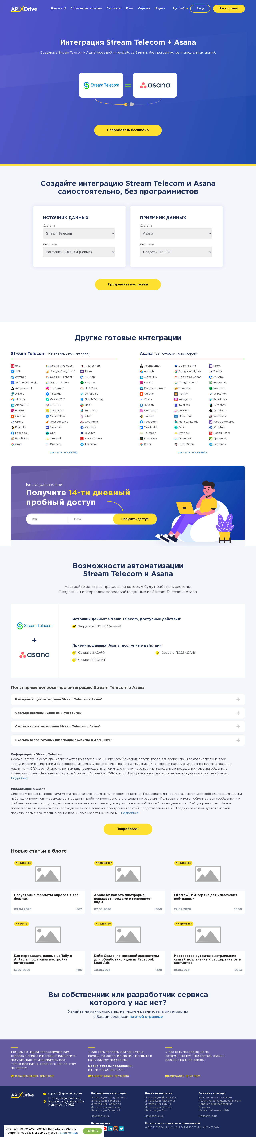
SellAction (220, 394)
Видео (160, 8)
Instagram (56, 388)
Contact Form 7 (154, 388)
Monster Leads (188, 422)
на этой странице (146, 1016)
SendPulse (91, 394)
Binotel (19, 411)
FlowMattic (151, 427)
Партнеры (114, 8)
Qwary (217, 371)
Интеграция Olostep (158, 1107)
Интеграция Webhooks (106, 1107)
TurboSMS (91, 411)
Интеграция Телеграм (106, 1101)
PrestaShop (92, 366)
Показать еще (100, 1116)
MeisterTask (57, 416)
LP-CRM (55, 405)
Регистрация (229, 8)
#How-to (21, 924)
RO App (90, 377)
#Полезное (23, 863)
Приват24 (220, 439)
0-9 (216, 1127)
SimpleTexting (94, 399)
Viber (88, 416)
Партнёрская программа (215, 1104)
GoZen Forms (188, 366)
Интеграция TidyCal (158, 1104)
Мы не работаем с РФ (214, 1110)
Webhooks (92, 422)
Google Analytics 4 (62, 371)
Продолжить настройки (128, 284)
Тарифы (204, 1107)
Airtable (20, 399)
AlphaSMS (21, 405)
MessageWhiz (59, 422)
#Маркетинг (104, 863)
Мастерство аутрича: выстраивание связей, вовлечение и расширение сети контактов (207, 959)
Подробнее (20, 778)
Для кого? (58, 8)
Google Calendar (61, 377)
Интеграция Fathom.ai (160, 1101)
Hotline (183, 394)
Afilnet (19, 394)
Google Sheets (59, 383)
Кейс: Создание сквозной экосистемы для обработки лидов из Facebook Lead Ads (126, 959)
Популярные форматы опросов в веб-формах (47, 897)
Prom (88, 371)
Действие (50, 244)
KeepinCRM (57, 399)
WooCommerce (223, 422)
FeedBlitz (21, 439)
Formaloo (150, 439)
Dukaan (149, 405)
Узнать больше (68, 1133)
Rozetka (90, 383)
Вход (200, 8)
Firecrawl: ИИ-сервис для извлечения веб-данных (205, 897)
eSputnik (90, 427)
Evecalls (20, 427)
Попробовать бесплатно (128, 130)
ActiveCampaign (26, 383)
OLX (53, 433)
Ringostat (219, 383)
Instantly (55, 394)
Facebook (21, 433)
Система (49, 226)
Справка (144, 8)
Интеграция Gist (156, 1110)
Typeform (219, 411)
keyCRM (90, 433)
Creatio (20, 416)
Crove (19, 422)
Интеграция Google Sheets (109, 1098)
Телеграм (91, 444)
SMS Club (91, 388)
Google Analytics (61, 366)
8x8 (17, 366)
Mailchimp (56, 411)
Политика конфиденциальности (220, 1101)
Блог (129, 8)
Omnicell (55, 439)
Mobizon (55, 427)
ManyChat (185, 416)
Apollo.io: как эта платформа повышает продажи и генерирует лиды (123, 899)
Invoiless (184, 405)
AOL (18, 371)
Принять (92, 1131)
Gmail (19, 444)
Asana (90, 52)
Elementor (151, 411)
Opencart (56, 444)
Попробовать (128, 829)
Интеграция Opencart (105, 1110)
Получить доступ (135, 519)
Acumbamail (23, 388)
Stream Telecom (70, 52)
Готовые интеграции (86, 8)
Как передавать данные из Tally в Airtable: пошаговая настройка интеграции (43, 959)
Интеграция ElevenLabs (161, 1098)
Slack (88, 405)
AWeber (20, 377)
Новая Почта (93, 439)
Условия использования (215, 1098)
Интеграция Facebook (106, 1104)
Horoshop (185, 388)
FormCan (150, 433)
